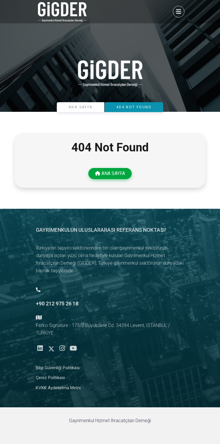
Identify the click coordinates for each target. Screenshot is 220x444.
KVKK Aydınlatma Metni (58, 389)
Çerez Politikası (50, 379)
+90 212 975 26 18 (57, 305)
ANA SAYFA (80, 107)
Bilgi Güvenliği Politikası (58, 369)
